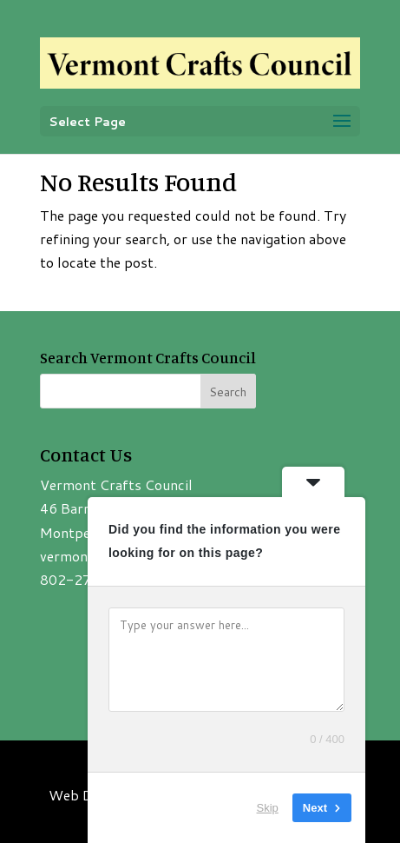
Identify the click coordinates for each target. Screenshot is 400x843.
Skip (268, 807)
